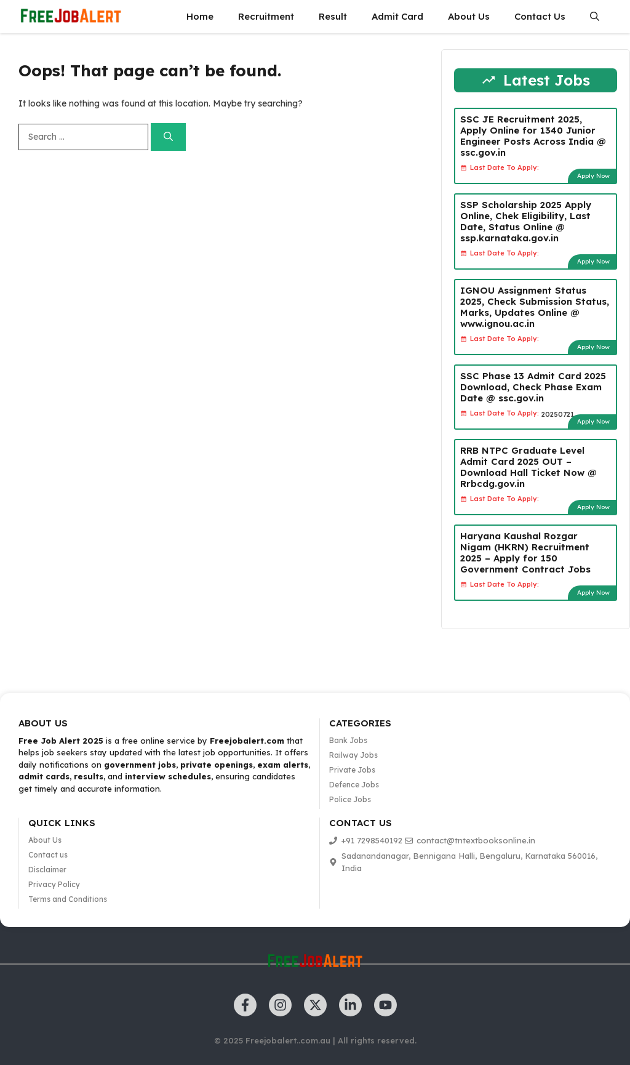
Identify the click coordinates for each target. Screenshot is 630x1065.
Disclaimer (47, 869)
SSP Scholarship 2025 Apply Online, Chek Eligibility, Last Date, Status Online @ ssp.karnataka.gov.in (525, 221)
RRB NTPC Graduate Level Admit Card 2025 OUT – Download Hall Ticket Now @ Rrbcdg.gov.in (528, 466)
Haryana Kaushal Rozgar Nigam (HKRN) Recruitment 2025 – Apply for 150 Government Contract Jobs (525, 552)
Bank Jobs (348, 740)
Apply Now (593, 176)
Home (199, 16)
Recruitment (266, 16)
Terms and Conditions (67, 899)
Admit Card (397, 16)
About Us (469, 16)
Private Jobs (352, 769)
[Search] (168, 137)
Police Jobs (350, 799)
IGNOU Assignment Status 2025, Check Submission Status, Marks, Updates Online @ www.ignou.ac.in (534, 306)
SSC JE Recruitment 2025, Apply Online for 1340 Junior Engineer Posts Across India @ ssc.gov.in (533, 135)
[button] (595, 16)
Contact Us (539, 16)
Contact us (48, 854)
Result (333, 16)
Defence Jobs (354, 784)
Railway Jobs (353, 755)
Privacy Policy (54, 884)
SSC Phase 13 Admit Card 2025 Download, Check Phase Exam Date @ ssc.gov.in (533, 387)
